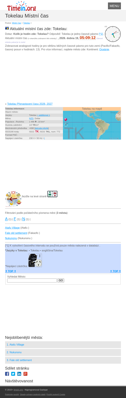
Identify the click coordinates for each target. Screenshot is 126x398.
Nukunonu (11, 238)
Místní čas (16, 23)
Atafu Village (12, 227)
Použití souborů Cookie (55, 394)
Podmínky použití (12, 394)
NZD (31, 118)
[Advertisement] (63, 78)
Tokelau (26, 23)
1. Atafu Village (15, 344)
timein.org (18, 390)
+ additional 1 (43, 115)
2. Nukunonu (14, 352)
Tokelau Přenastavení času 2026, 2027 (30, 103)
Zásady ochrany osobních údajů (32, 394)
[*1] (101, 34)
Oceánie (104, 49)
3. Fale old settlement (19, 360)
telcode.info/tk (41, 128)
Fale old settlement (16, 233)
